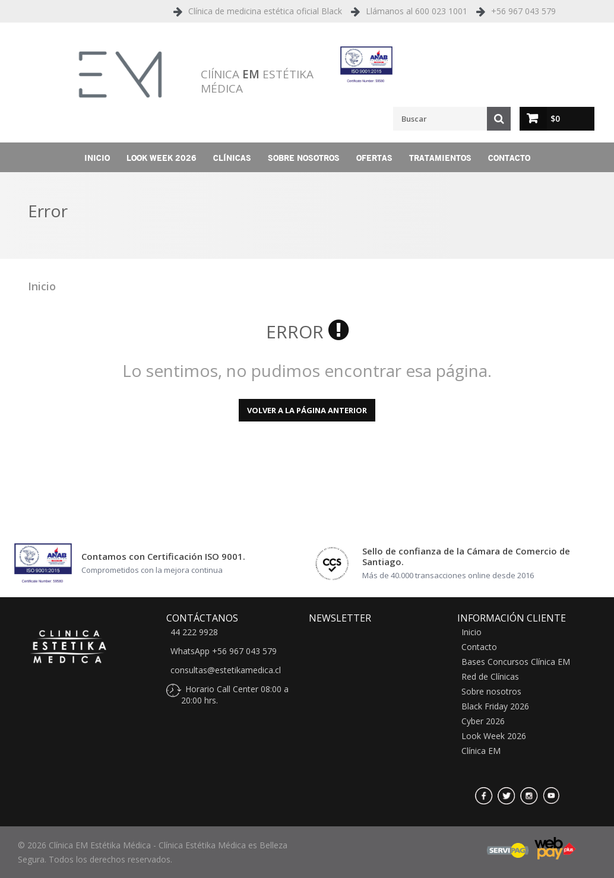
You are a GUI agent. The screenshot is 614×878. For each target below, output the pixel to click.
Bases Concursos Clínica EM (515, 662)
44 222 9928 (194, 632)
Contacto (509, 158)
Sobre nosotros (304, 158)
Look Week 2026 (161, 158)
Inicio (97, 158)
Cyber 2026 (483, 721)
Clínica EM (481, 751)
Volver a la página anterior (307, 410)
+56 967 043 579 (523, 11)
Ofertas (374, 158)
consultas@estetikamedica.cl (225, 670)
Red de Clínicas (490, 676)
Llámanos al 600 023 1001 (416, 11)
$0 (555, 118)
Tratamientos (440, 158)
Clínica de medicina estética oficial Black (265, 11)
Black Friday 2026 (495, 706)
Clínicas (232, 158)
